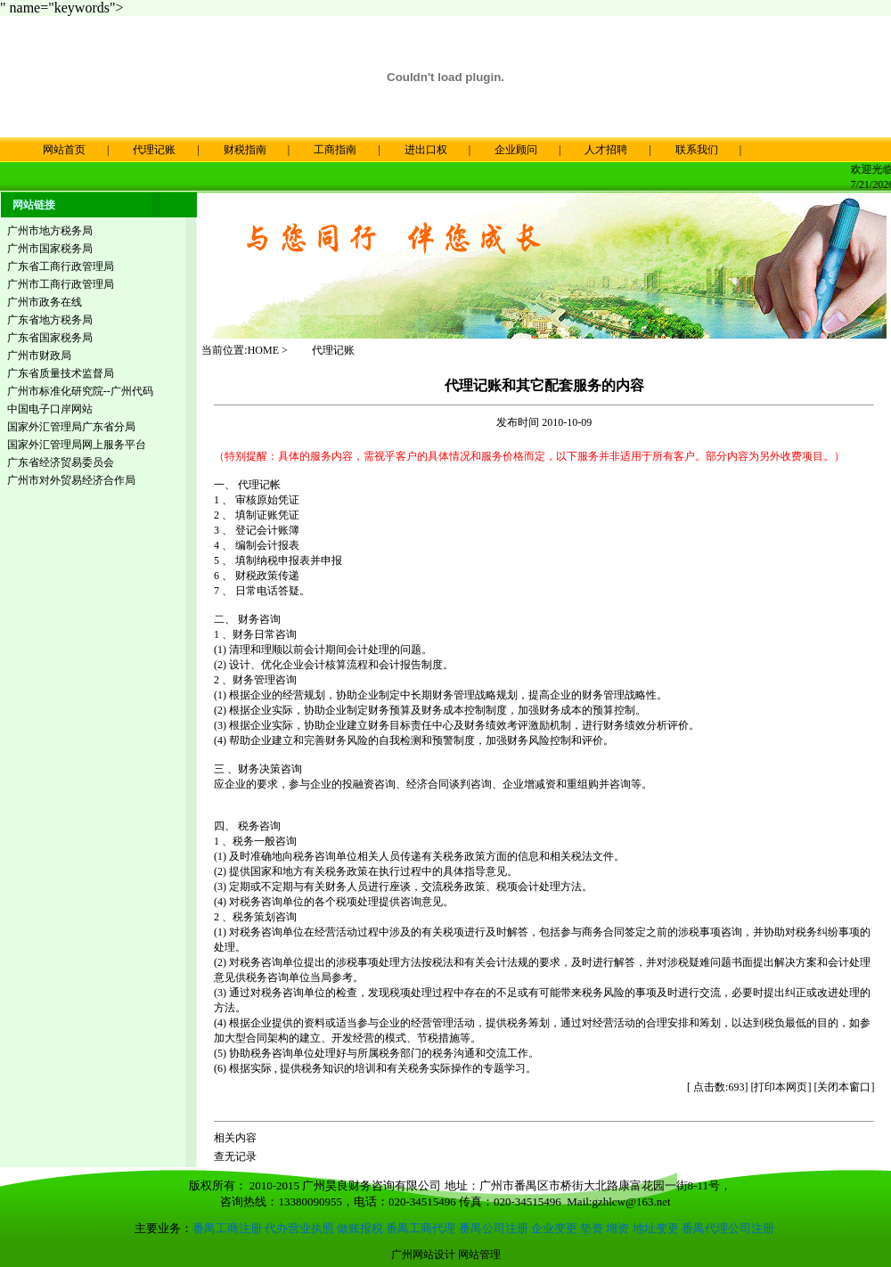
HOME (263, 349)
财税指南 (245, 149)
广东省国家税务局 (50, 337)
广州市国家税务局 (50, 247)
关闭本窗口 (844, 1086)
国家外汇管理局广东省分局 (71, 426)
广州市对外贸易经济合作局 (71, 479)
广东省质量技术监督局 (60, 372)
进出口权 (426, 149)
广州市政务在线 (44, 301)
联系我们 (697, 149)
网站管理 (479, 1253)
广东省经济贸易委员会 (60, 461)
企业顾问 (516, 149)
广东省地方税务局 (50, 319)
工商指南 (335, 149)
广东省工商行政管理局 (60, 265)
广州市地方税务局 (50, 230)
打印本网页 (780, 1086)
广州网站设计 (423, 1253)
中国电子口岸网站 (50, 408)
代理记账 (154, 149)
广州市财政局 (39, 354)
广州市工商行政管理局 (60, 283)
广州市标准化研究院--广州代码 (80, 390)
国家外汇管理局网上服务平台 (76, 443)
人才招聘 (606, 149)
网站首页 (53, 149)
